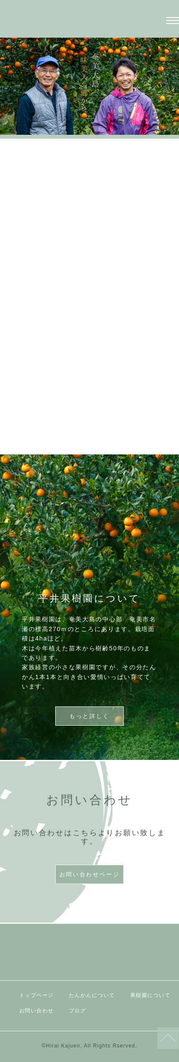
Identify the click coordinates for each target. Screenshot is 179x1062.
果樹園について (150, 995)
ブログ (78, 1011)
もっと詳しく (89, 409)
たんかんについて (92, 995)
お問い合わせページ (89, 874)
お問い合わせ (36, 1011)
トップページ (36, 995)
